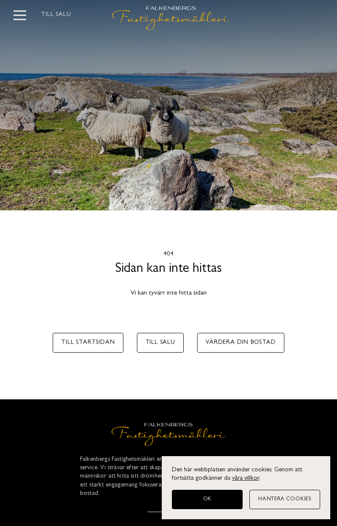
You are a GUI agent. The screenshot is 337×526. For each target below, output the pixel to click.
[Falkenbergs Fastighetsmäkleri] (168, 436)
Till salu (56, 15)
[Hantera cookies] (284, 499)
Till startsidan (88, 343)
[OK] (207, 499)
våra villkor (245, 479)
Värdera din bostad (240, 343)
